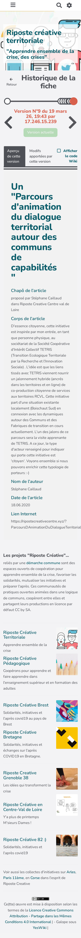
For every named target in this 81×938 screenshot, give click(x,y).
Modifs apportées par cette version (40, 156)
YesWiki (39, 927)
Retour (11, 82)
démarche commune (43, 562)
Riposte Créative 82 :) (24, 839)
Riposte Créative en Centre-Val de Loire (23, 807)
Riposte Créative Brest (25, 705)
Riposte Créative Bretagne (20, 734)
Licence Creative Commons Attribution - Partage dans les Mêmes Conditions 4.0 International (39, 916)
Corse (35, 877)
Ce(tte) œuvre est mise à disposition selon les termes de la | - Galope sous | (40, 913)
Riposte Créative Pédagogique (20, 660)
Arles (71, 872)
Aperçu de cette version (13, 156)
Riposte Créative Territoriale (20, 634)
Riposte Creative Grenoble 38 (20, 775)
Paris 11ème (13, 877)
